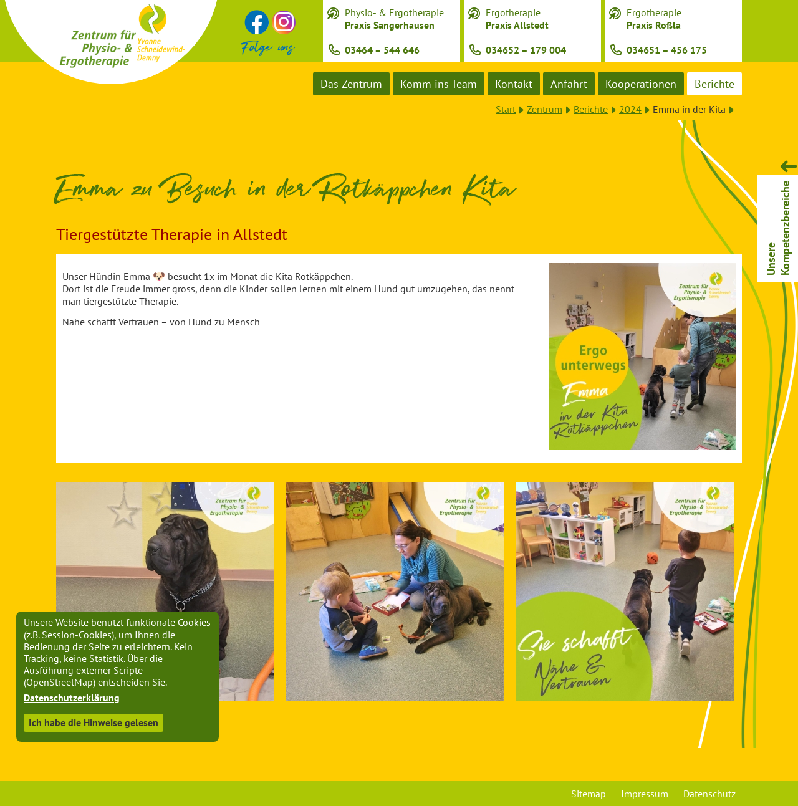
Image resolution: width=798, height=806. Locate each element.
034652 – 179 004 (526, 50)
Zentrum (544, 109)
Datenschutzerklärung (72, 697)
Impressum (644, 793)
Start (506, 109)
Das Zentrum (351, 84)
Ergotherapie (517, 18)
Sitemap (588, 793)
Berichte (714, 84)
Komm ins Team (438, 84)
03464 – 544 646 (382, 50)
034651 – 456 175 (667, 50)
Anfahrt (568, 84)
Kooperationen (640, 84)
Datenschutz (709, 793)
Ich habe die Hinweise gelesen (93, 722)
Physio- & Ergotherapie (394, 18)
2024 (630, 109)
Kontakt (513, 84)
